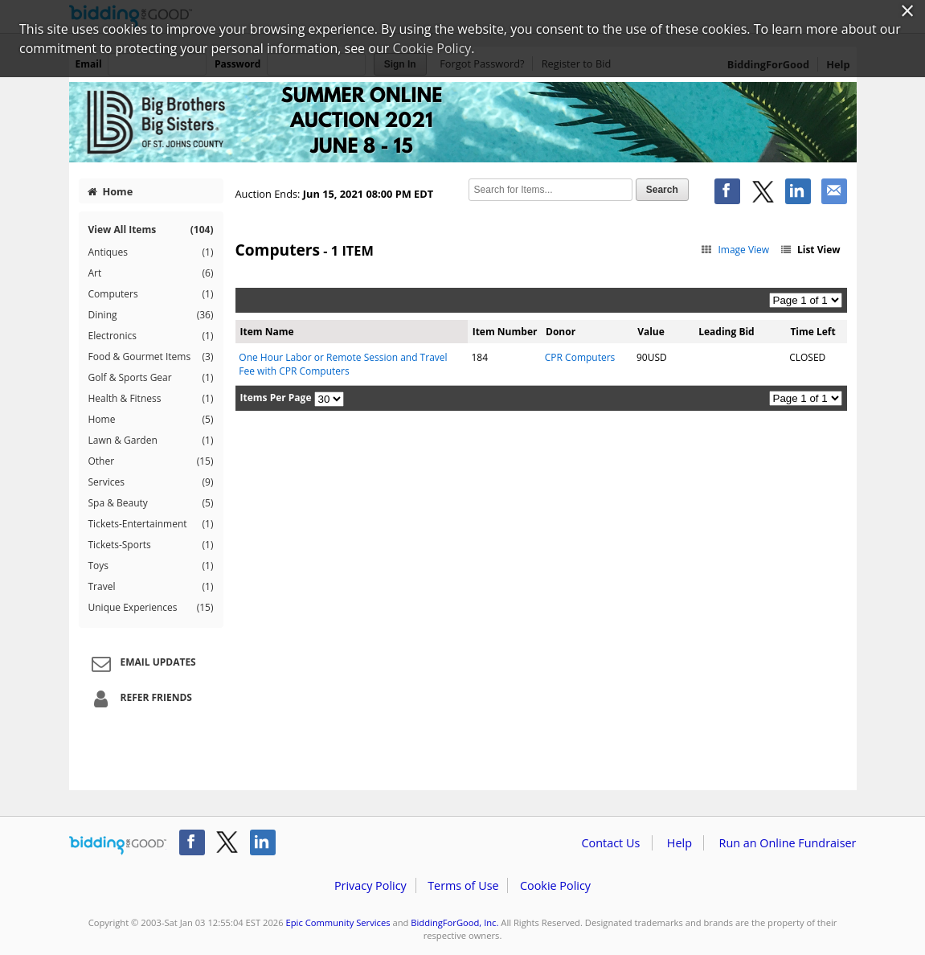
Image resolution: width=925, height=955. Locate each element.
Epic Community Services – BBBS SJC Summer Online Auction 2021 (463, 122)
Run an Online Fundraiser (788, 842)
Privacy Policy (370, 885)
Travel (151, 587)
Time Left (812, 331)
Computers (151, 294)
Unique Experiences (151, 608)
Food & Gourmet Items (151, 357)
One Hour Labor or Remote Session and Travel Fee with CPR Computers (343, 364)
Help (679, 842)
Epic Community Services (338, 922)
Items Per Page (276, 397)
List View (809, 249)
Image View (735, 249)
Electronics (151, 336)
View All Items (151, 229)
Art (151, 273)
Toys (151, 566)
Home (110, 191)
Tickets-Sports (151, 545)
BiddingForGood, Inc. (454, 922)
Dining (151, 315)
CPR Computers (580, 357)
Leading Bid (726, 331)
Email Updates (141, 663)
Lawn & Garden (151, 440)
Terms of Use (463, 885)
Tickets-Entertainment (151, 524)
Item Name (267, 331)
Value (651, 331)
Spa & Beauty (151, 503)
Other (151, 461)
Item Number (505, 331)
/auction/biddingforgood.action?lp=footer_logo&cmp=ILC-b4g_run (117, 845)
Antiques (151, 252)
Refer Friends (139, 698)
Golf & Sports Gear (151, 378)
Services (151, 482)
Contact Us (611, 842)
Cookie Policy (555, 885)
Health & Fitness (151, 399)
